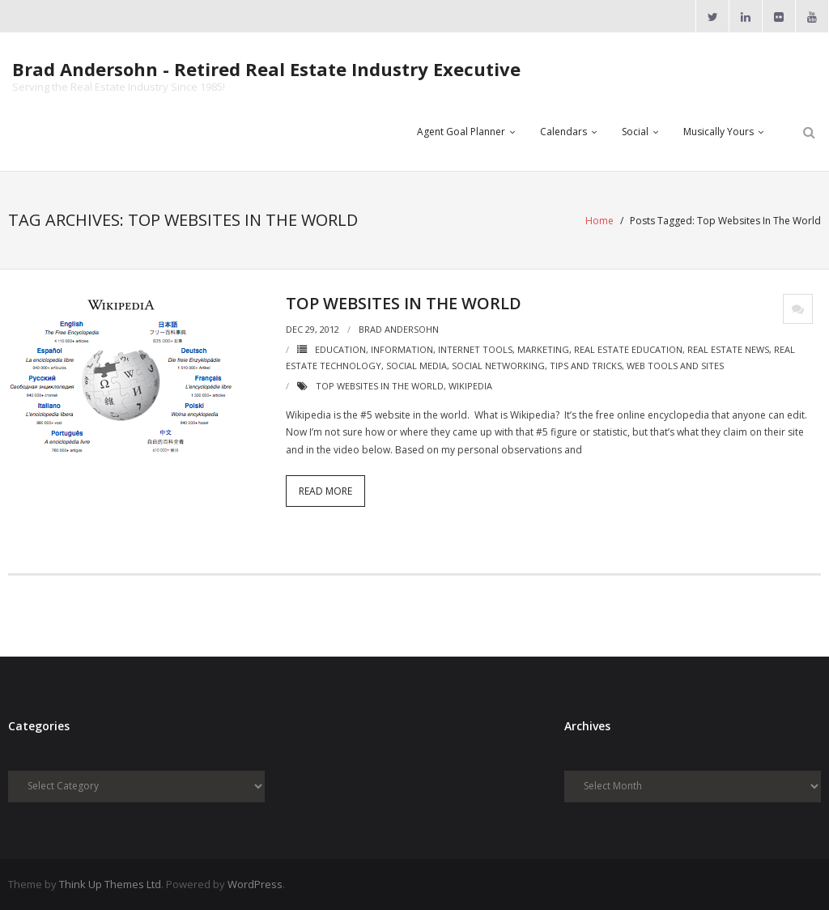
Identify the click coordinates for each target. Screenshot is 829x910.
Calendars (563, 131)
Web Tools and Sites (675, 365)
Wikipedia (470, 386)
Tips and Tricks (586, 365)
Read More (325, 491)
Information (402, 349)
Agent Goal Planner (461, 131)
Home (599, 221)
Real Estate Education (628, 349)
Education (340, 349)
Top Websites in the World (403, 303)
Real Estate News (728, 349)
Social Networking (498, 365)
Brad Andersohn (399, 329)
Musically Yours (718, 131)
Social (635, 131)
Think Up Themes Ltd (110, 884)
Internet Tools (475, 349)
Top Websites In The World (380, 386)
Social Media (416, 365)
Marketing (543, 349)
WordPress (255, 884)
